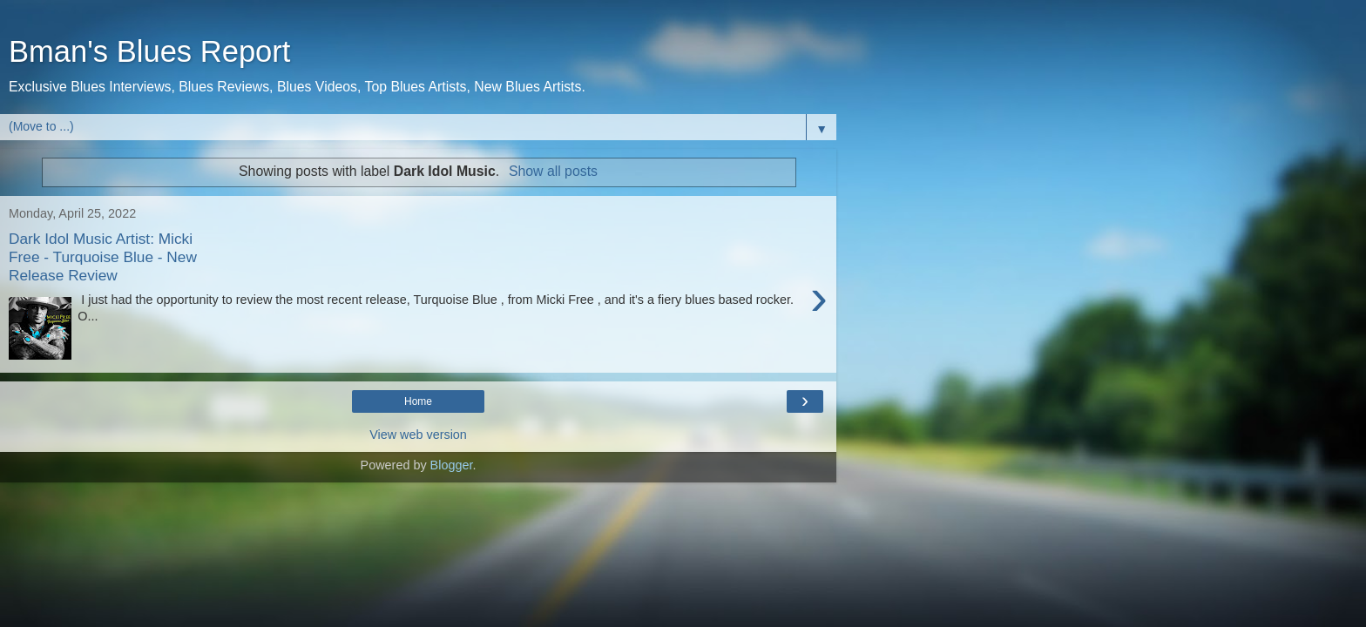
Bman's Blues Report (149, 51)
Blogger (451, 465)
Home (418, 401)
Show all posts (553, 171)
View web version (418, 435)
